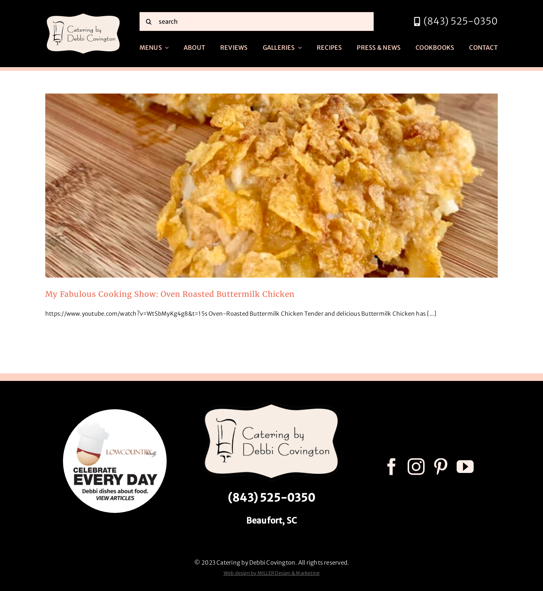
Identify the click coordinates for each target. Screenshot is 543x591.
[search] (257, 21)
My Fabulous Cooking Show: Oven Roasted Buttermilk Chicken (170, 294)
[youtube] (465, 466)
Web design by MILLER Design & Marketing (272, 573)
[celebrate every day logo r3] (115, 412)
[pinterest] (440, 466)
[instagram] (416, 466)
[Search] (149, 21)
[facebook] (391, 466)
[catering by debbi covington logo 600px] (83, 13)
